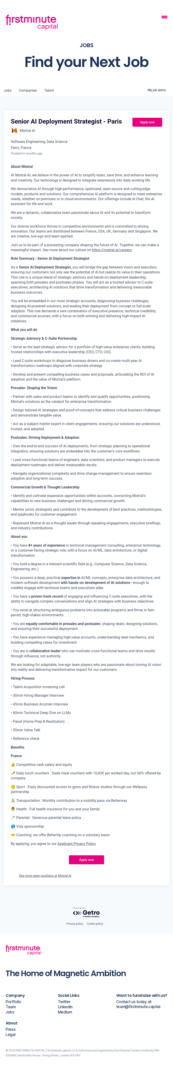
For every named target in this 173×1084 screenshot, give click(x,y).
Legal (10, 1035)
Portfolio (13, 1002)
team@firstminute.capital (138, 1007)
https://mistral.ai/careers (112, 250)
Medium (65, 1012)
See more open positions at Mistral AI (45, 876)
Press (11, 1029)
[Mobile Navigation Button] (164, 18)
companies (28, 90)
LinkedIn (65, 1007)
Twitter (64, 1002)
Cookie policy (95, 923)
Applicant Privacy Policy (76, 844)
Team (11, 1007)
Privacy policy (74, 923)
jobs (7, 90)
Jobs (10, 1012)
